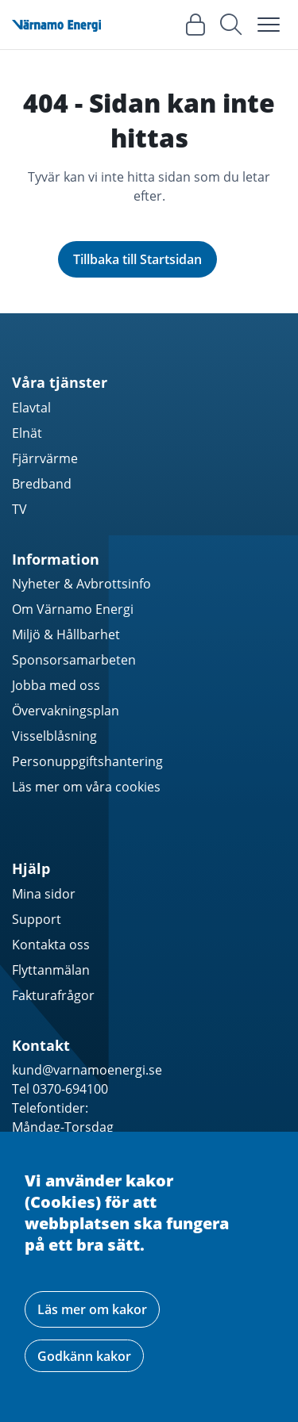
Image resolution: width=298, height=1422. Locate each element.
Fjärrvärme (45, 458)
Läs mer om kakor (92, 1309)
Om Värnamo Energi (73, 609)
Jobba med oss (56, 685)
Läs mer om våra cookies (86, 786)
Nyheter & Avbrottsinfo (81, 583)
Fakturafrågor (53, 995)
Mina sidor (43, 894)
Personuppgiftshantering (87, 761)
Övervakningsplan (65, 710)
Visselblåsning (54, 736)
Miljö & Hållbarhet (66, 634)
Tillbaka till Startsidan (137, 259)
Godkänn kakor (84, 1356)
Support (36, 919)
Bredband (42, 484)
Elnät (27, 433)
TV (19, 509)
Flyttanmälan (51, 970)
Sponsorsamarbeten (74, 660)
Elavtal (31, 407)
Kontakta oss (51, 944)
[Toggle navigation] (268, 24)
